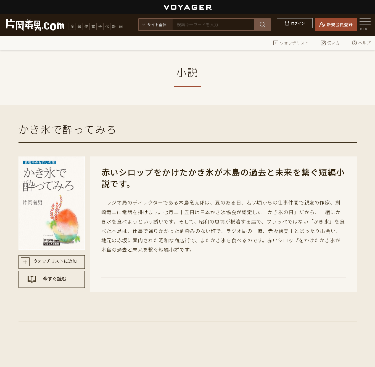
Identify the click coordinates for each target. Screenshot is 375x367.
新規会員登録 (340, 24)
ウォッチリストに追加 (57, 262)
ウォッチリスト (291, 43)
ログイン (298, 24)
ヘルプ (361, 43)
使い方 (330, 43)
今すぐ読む (57, 281)
